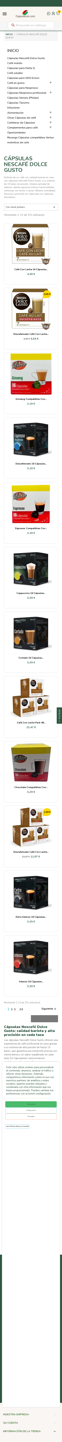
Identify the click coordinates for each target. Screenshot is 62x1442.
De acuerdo (31, 1104)
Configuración (31, 1110)
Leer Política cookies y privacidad (17, 1126)
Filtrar (59, 716)
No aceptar (31, 1116)
